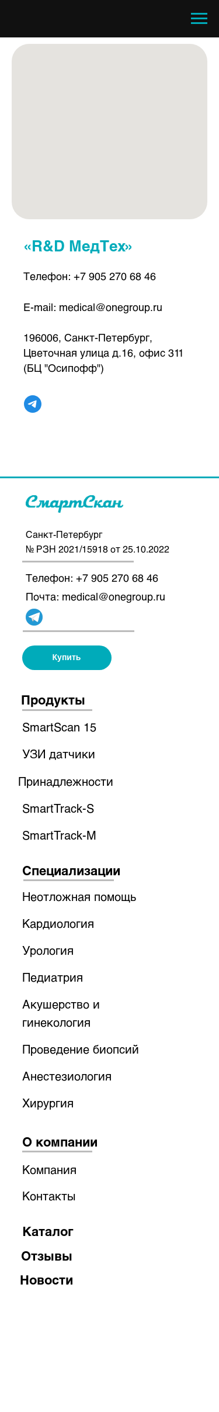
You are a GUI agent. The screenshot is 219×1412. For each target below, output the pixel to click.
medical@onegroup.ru (110, 307)
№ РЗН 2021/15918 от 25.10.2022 (97, 548)
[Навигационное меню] (199, 19)
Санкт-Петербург (64, 534)
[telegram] (32, 404)
